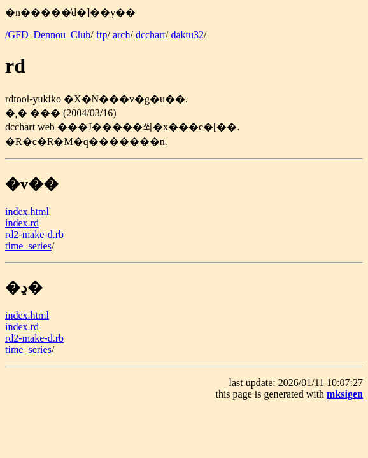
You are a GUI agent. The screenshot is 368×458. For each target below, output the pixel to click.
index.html (27, 211)
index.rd (22, 223)
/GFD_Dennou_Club (47, 34)
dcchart (151, 34)
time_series (28, 245)
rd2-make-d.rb (34, 234)
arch (122, 34)
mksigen (345, 394)
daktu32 (187, 34)
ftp (102, 34)
